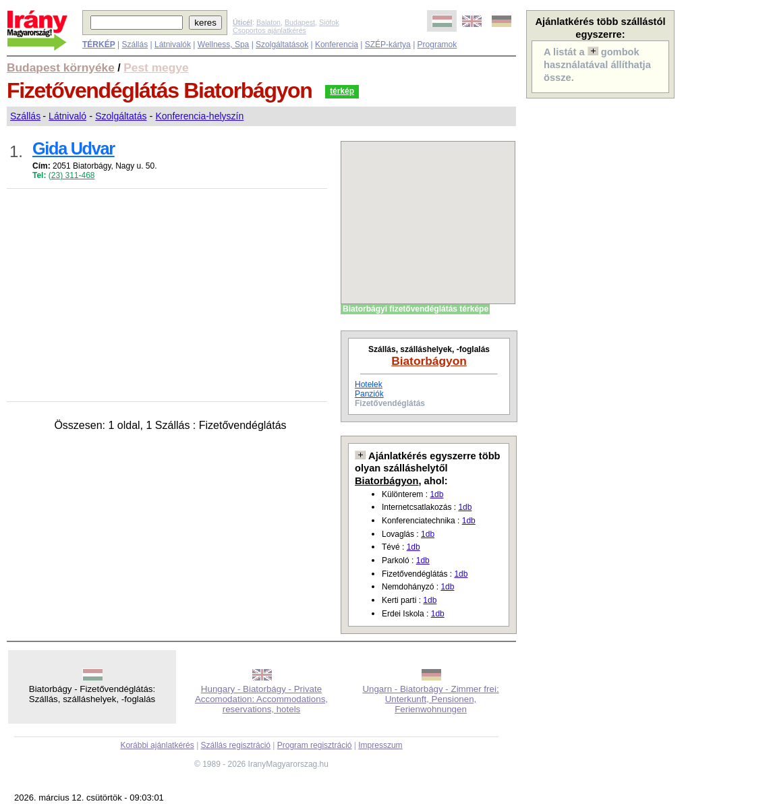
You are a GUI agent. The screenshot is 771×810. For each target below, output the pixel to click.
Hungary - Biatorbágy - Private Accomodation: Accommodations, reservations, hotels (261, 699)
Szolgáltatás (120, 116)
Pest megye (155, 67)
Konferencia (336, 44)
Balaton (268, 22)
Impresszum (380, 745)
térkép (342, 91)
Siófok (329, 22)
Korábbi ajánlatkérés (157, 745)
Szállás (134, 44)
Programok (437, 44)
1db (436, 494)
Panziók (369, 394)
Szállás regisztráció (235, 745)
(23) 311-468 (72, 175)
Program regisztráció (314, 745)
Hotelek (368, 384)
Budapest (300, 22)
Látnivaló (67, 116)
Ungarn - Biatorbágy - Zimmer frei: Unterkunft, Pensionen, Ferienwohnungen (430, 699)
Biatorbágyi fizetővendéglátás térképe (415, 309)
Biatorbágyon (429, 361)
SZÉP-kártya (388, 44)
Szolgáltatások (282, 44)
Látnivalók (172, 44)
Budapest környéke (61, 67)
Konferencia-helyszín (199, 116)
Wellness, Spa (223, 44)
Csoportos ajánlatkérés (269, 30)
